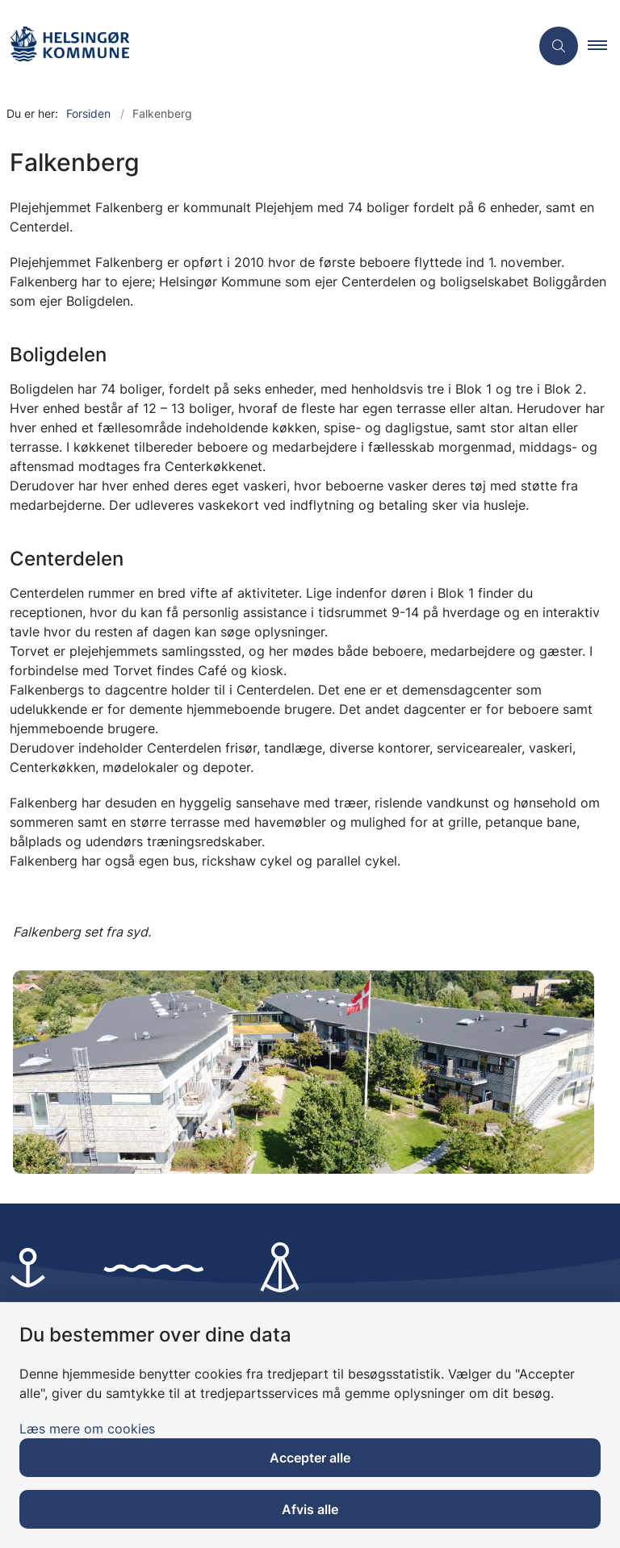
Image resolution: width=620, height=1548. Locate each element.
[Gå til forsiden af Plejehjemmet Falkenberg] (258, 46)
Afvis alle (310, 1509)
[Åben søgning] (558, 46)
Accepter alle (310, 1458)
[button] (604, 46)
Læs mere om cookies (87, 1429)
